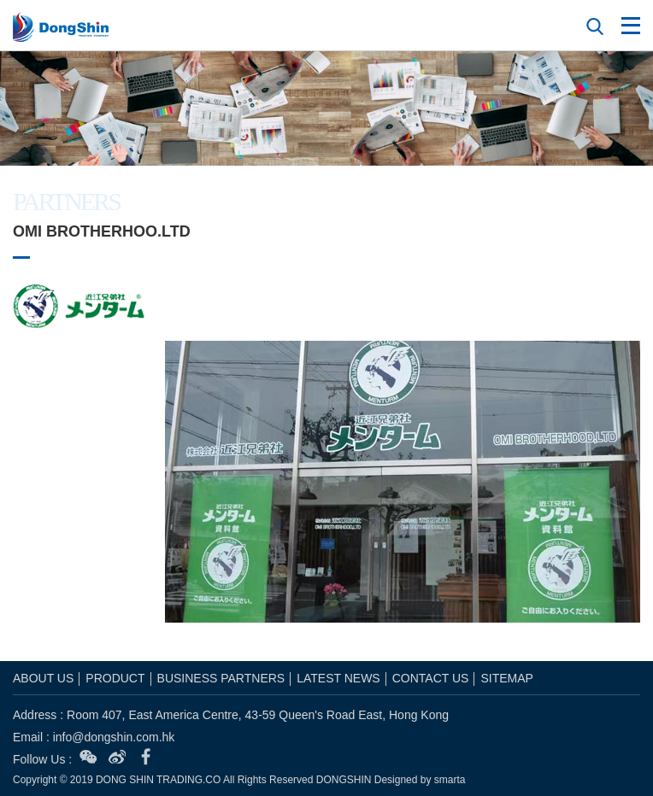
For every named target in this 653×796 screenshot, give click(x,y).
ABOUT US (43, 678)
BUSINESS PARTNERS (221, 678)
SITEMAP (506, 678)
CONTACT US (430, 678)
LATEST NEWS (338, 678)
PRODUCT (114, 678)
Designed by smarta (420, 780)
